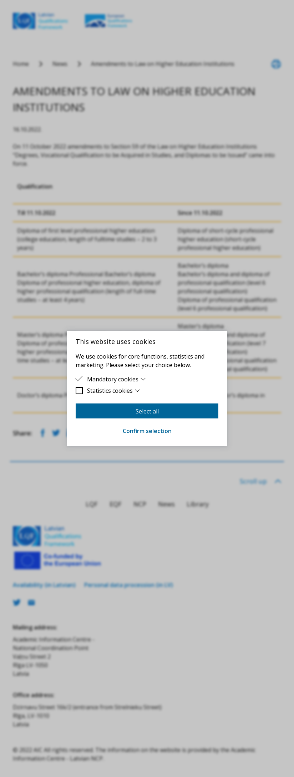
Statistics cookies (113, 391)
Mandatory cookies (116, 379)
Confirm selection (147, 431)
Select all (147, 411)
